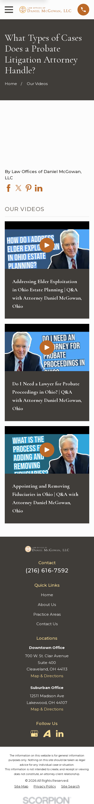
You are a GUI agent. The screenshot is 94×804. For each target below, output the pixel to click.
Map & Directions (47, 675)
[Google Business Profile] (34, 733)
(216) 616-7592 (47, 570)
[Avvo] (47, 733)
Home (47, 594)
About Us (47, 604)
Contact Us (47, 623)
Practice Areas (47, 614)
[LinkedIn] (59, 733)
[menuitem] (21, 786)
